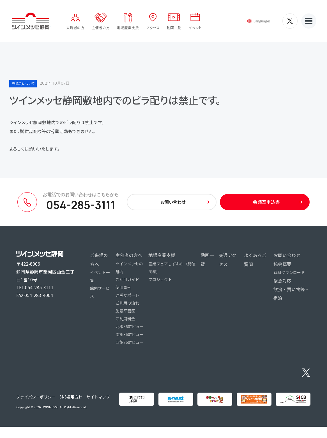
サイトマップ (95, 404)
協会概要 (282, 267)
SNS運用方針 (68, 404)
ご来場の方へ (99, 262)
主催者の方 (101, 28)
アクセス (153, 28)
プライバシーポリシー (34, 404)
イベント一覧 (100, 279)
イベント (195, 28)
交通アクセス (227, 262)
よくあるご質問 (255, 262)
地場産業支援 (128, 28)
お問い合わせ (286, 258)
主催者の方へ (129, 258)
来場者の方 (76, 28)
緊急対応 (282, 284)
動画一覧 (174, 28)
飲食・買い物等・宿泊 (291, 296)
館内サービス (100, 295)
